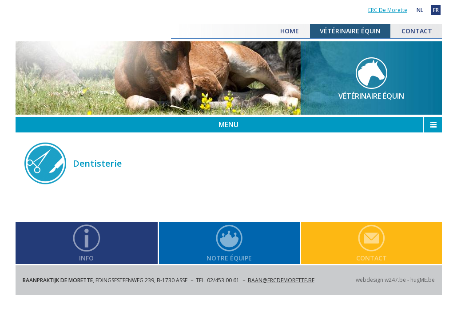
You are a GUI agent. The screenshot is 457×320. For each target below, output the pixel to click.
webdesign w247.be (381, 280)
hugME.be (422, 280)
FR (436, 10)
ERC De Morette (93, 44)
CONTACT (416, 31)
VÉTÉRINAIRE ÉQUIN (350, 31)
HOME (289, 31)
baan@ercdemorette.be (281, 280)
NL (420, 10)
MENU (228, 124)
